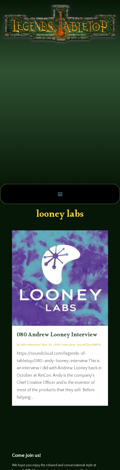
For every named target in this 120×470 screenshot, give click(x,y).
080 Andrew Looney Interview (57, 335)
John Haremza (30, 344)
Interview (68, 344)
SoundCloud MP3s (89, 344)
